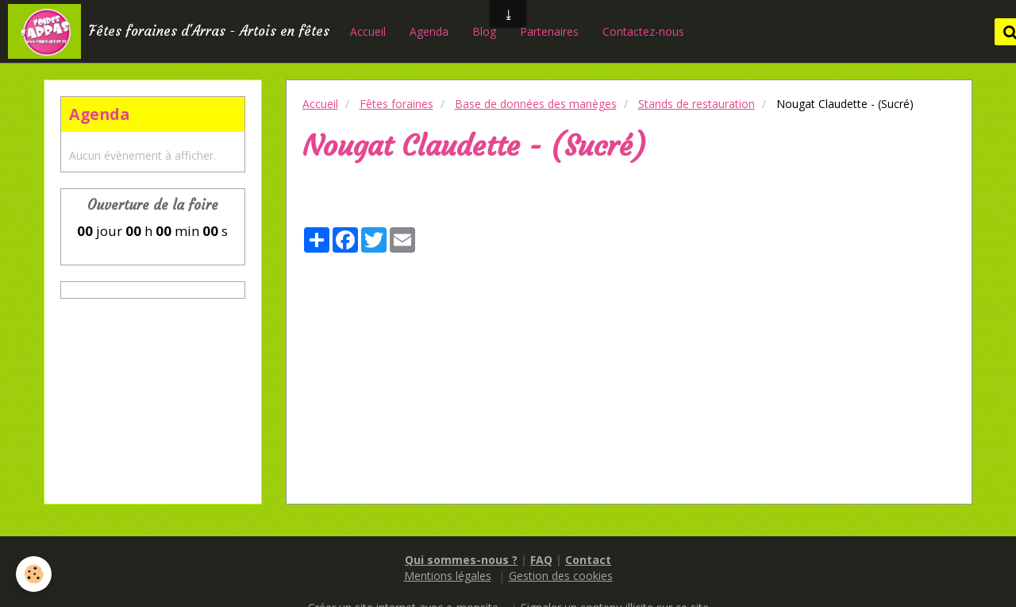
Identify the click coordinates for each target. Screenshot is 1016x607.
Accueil (368, 31)
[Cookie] (34, 574)
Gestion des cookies (561, 575)
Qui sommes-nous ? (461, 559)
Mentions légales (447, 575)
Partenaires (549, 31)
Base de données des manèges (536, 103)
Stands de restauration (696, 103)
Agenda (429, 31)
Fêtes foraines (396, 103)
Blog (484, 31)
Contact (588, 559)
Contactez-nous (643, 31)
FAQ (541, 559)
